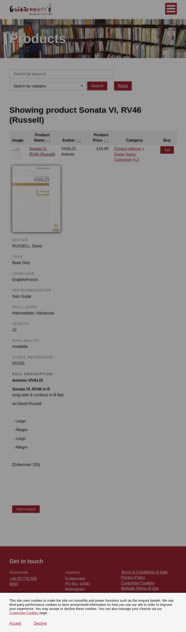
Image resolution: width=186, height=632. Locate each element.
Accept (15, 623)
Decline (40, 623)
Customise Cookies (24, 613)
